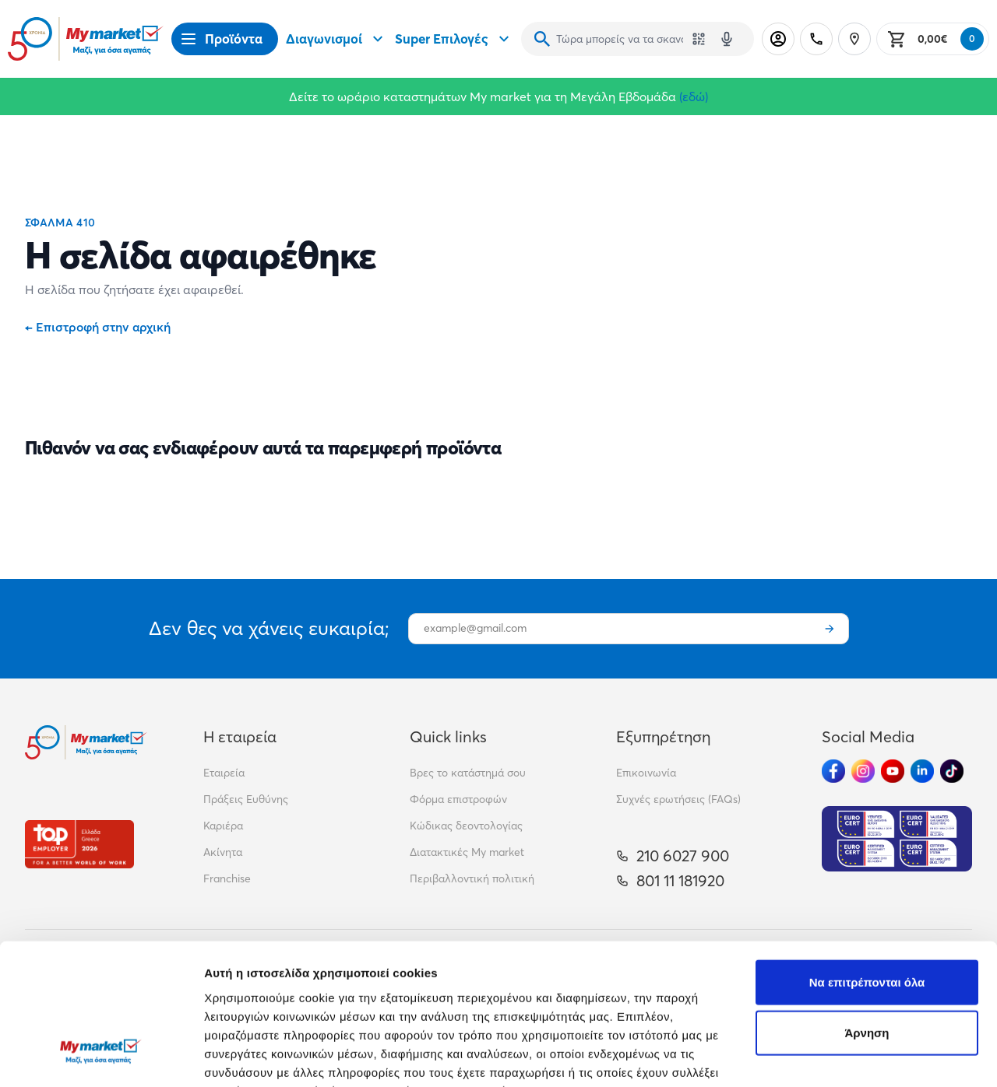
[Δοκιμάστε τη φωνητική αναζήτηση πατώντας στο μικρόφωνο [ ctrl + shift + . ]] (727, 39)
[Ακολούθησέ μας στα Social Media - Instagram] (863, 771)
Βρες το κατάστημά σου (468, 773)
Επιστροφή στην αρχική (98, 327)
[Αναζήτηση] (542, 39)
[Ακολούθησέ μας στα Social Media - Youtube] (892, 771)
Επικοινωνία (646, 773)
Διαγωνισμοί (336, 39)
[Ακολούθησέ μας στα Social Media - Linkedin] (922, 771)
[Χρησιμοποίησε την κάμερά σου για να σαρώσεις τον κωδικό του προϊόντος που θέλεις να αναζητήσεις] (699, 39)
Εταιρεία (224, 773)
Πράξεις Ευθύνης (245, 799)
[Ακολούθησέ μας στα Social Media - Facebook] (833, 771)
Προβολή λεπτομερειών (271, 1056)
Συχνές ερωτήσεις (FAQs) (678, 799)
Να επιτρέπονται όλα (867, 861)
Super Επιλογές (454, 39)
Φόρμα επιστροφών (458, 799)
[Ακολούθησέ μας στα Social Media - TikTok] (952, 771)
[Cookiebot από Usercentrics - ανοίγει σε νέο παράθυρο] (101, 1056)
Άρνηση (866, 912)
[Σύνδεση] (778, 39)
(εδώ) (693, 96)
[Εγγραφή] (829, 628)
